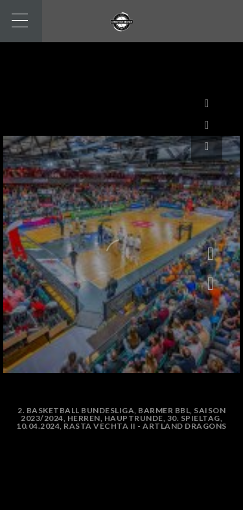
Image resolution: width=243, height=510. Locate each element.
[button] (210, 284)
